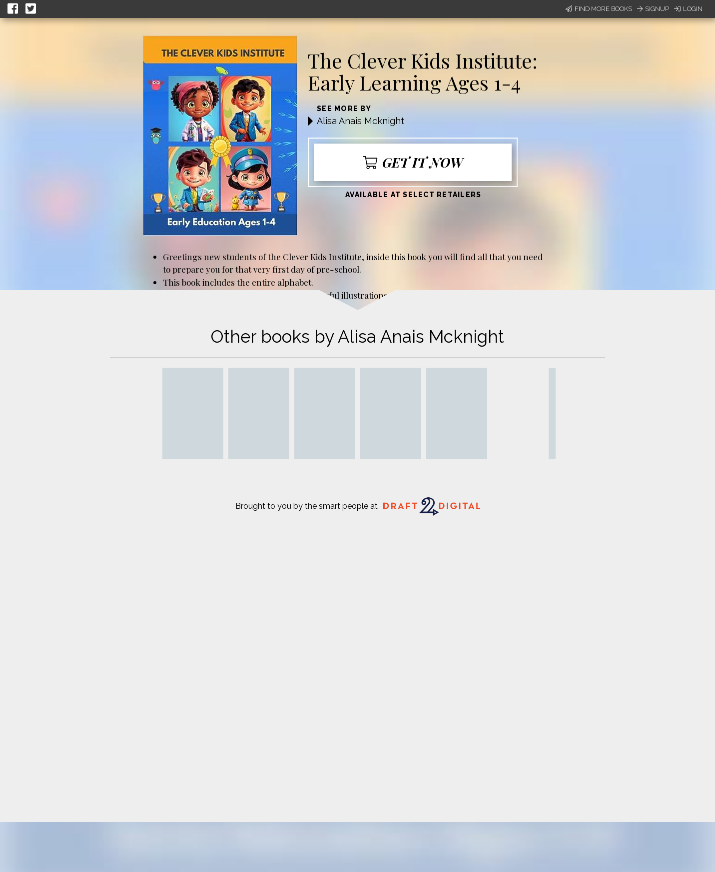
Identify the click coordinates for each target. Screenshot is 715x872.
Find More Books (599, 9)
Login (688, 9)
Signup (653, 9)
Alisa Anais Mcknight (360, 121)
